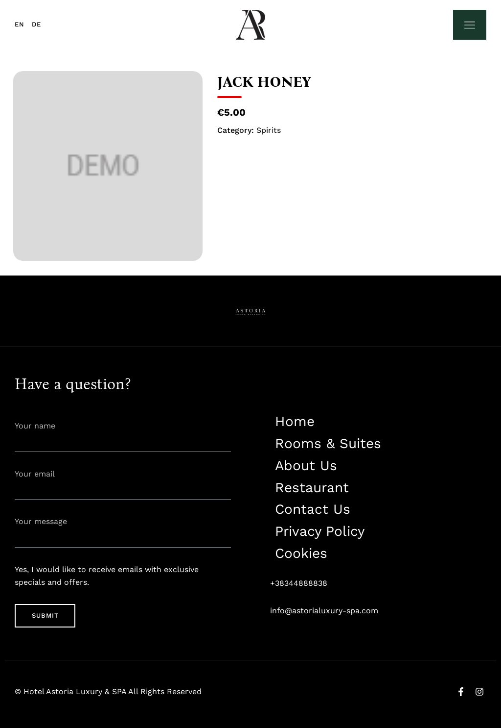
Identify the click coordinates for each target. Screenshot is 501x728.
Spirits (268, 130)
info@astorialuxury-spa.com (324, 610)
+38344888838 (298, 583)
